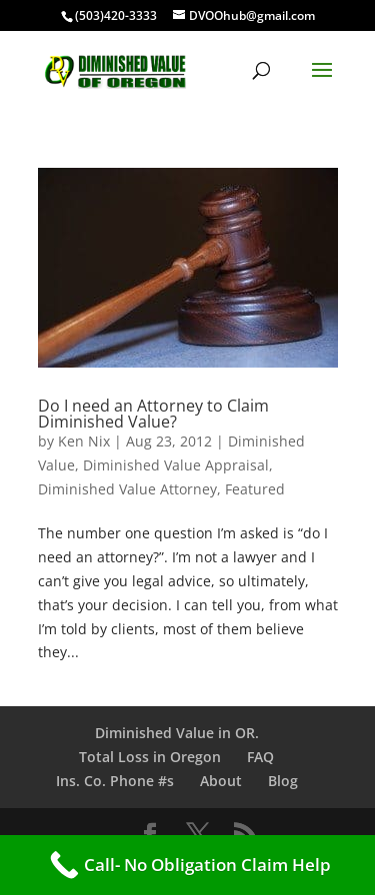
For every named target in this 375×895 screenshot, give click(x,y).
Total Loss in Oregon (150, 756)
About (221, 780)
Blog (283, 780)
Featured (255, 488)
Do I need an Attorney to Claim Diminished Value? (153, 414)
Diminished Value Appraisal (176, 464)
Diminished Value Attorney (127, 488)
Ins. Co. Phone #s (115, 780)
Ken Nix (84, 441)
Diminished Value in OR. (177, 732)
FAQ (260, 756)
